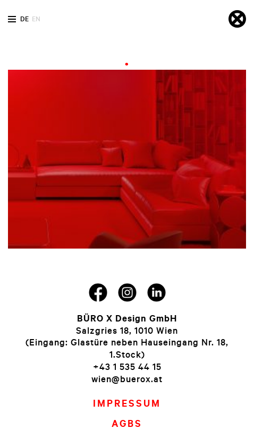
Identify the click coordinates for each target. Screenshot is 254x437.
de (24, 18)
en (36, 18)
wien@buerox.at (127, 378)
